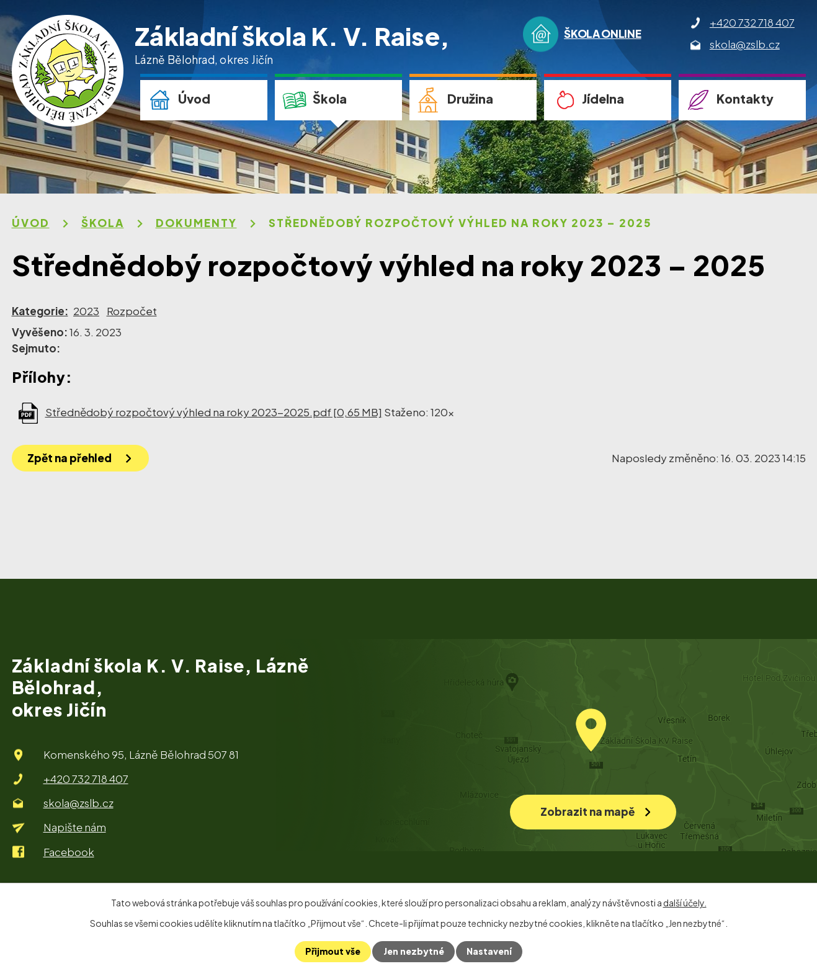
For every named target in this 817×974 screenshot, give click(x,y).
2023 (86, 311)
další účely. (685, 902)
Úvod (194, 98)
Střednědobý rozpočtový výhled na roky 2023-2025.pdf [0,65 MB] (213, 412)
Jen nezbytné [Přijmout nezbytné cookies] (413, 951)
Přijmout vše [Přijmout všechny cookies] (333, 951)
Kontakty (745, 98)
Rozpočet (132, 311)
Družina (470, 98)
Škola (330, 98)
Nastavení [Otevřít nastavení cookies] (489, 951)
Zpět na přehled (69, 458)
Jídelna (603, 98)
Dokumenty (196, 223)
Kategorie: (40, 311)
